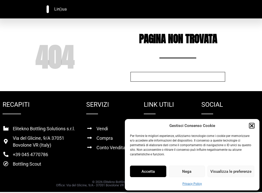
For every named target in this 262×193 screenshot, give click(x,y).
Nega (186, 171)
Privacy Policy (192, 184)
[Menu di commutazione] (60, 9)
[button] (251, 125)
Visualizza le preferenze (231, 171)
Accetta (148, 171)
